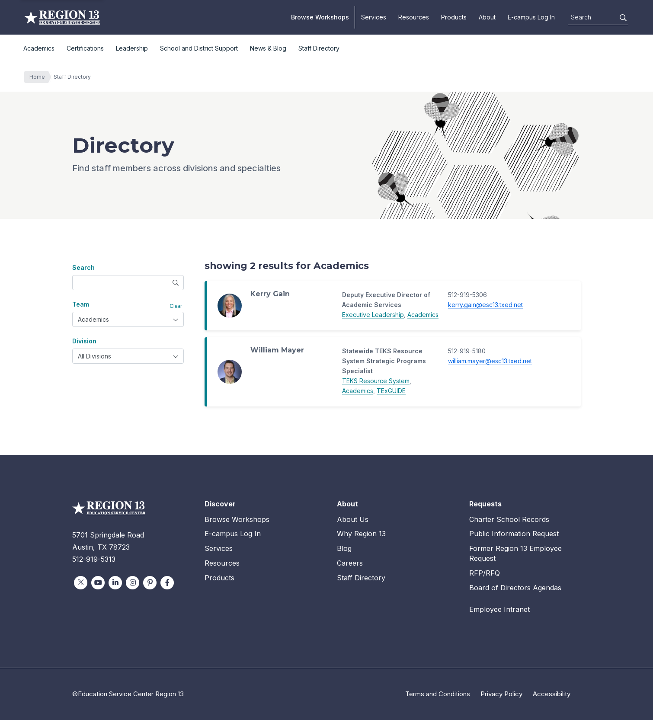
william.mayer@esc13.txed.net (490, 361)
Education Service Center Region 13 (62, 17)
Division (84, 341)
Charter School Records (509, 519)
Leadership (132, 48)
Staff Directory (318, 48)
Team (80, 304)
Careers (350, 563)
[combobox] (128, 319)
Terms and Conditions (437, 694)
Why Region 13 (361, 533)
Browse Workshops (320, 17)
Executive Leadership (373, 314)
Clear (176, 306)
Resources (413, 17)
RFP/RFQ (484, 573)
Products (454, 17)
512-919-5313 (93, 559)
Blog (344, 548)
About (487, 17)
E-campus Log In (531, 17)
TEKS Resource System (376, 380)
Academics (38, 48)
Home (39, 77)
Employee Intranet (499, 609)
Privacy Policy (501, 694)
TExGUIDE (391, 390)
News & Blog (268, 48)
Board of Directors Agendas (515, 587)
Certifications (85, 48)
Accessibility (551, 694)
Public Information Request (514, 533)
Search (83, 267)
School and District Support (199, 48)
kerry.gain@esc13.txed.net (485, 304)
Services (373, 17)
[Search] (623, 17)
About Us (352, 519)
